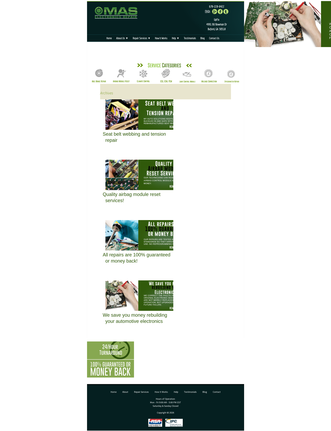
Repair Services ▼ (142, 38)
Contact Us (214, 38)
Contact (217, 391)
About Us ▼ (122, 38)
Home (109, 38)
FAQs (207, 11)
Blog (202, 38)
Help (176, 391)
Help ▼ (175, 38)
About (125, 391)
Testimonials (190, 38)
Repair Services (141, 391)
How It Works (161, 38)
